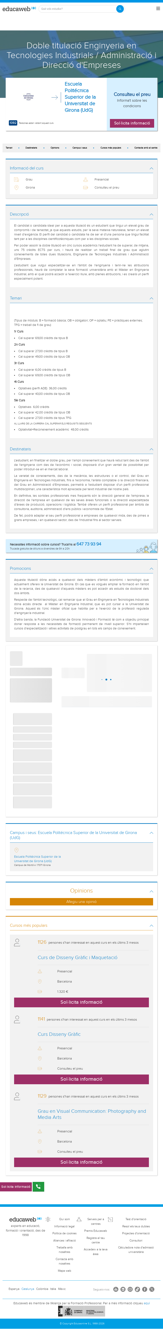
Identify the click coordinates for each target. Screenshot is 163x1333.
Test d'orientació (136, 1219)
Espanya (14, 1289)
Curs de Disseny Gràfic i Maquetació (78, 958)
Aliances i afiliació (64, 1240)
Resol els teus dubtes (136, 1226)
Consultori (136, 1240)
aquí (147, 1303)
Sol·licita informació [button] (132, 123)
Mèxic (62, 1289)
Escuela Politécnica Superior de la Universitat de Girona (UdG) (80, 97)
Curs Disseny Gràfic (59, 1034)
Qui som (64, 1219)
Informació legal (64, 1226)
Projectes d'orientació (136, 1233)
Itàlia (53, 1289)
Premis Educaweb (95, 1231)
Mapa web (64, 1271)
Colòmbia (42, 1289)
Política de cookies (64, 1233)
